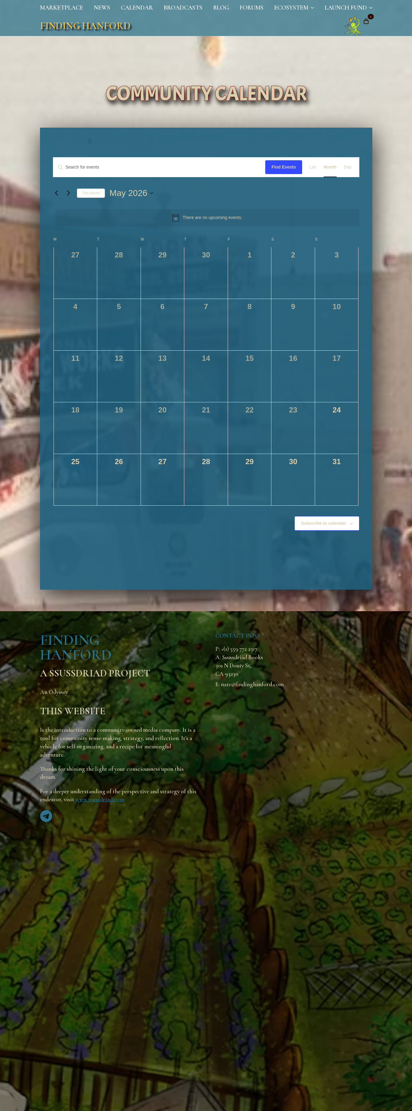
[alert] (207, 217)
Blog (221, 7)
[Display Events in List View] (313, 167)
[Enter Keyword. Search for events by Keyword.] (159, 167)
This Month (91, 193)
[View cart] (366, 21)
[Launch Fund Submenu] (369, 7)
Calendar (137, 7)
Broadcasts (183, 7)
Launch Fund (346, 7)
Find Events (283, 167)
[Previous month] (56, 193)
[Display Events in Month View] (330, 167)
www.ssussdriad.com (99, 799)
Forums (251, 7)
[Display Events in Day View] (348, 167)
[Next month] (68, 193)
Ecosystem (291, 7)
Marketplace (61, 7)
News (102, 7)
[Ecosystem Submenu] (311, 7)
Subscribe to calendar (323, 523)
